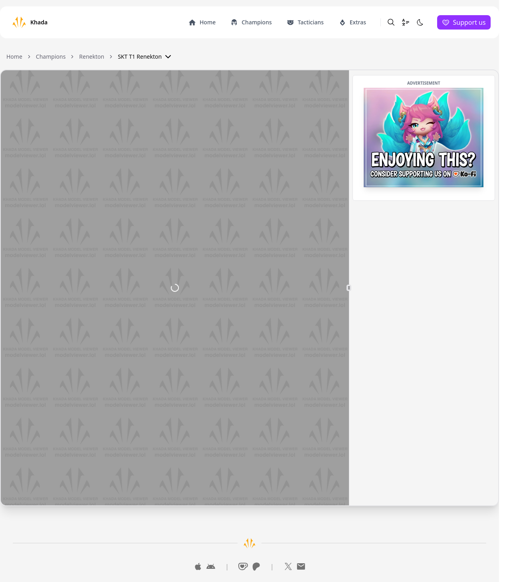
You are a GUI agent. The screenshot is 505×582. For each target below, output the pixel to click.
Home (14, 56)
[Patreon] (256, 566)
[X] (288, 566)
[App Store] (198, 566)
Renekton (91, 56)
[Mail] (301, 566)
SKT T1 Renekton (145, 56)
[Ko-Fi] (243, 566)
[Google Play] (211, 566)
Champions (51, 56)
